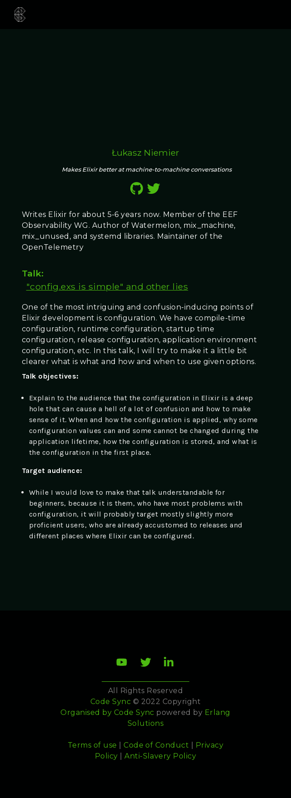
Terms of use (92, 745)
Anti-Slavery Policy (160, 756)
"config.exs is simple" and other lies (107, 286)
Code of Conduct (156, 745)
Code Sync (134, 712)
